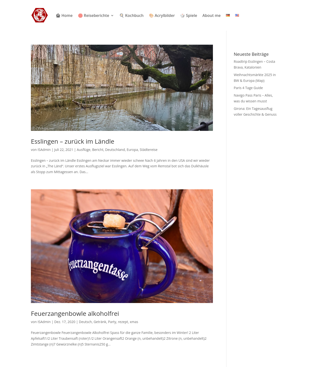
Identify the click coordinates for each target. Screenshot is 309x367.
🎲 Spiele (188, 15)
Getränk (100, 321)
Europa (132, 149)
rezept (123, 321)
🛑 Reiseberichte (93, 15)
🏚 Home (64, 15)
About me (211, 15)
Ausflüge (83, 149)
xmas (134, 321)
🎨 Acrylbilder (162, 15)
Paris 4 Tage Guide (248, 87)
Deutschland (115, 149)
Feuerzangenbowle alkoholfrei (75, 313)
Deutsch (85, 321)
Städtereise (149, 149)
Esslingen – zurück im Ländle (72, 141)
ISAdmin (44, 149)
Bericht (97, 149)
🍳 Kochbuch (131, 15)
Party (112, 321)
